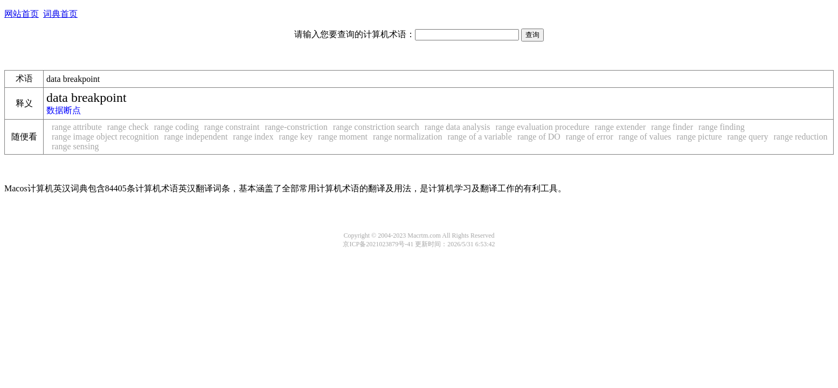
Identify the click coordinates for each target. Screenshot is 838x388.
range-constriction (296, 126)
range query (748, 136)
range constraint (232, 126)
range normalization (407, 136)
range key (296, 136)
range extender (620, 126)
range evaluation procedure (542, 126)
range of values (645, 136)
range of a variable (479, 136)
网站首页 (21, 13)
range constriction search (376, 126)
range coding (176, 126)
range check (128, 126)
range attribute (77, 126)
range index (253, 136)
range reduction (800, 136)
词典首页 (60, 13)
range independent (196, 136)
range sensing (75, 146)
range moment (343, 136)
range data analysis (457, 126)
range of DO (538, 136)
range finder (672, 126)
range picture (699, 136)
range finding (721, 126)
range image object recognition (105, 136)
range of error (589, 136)
